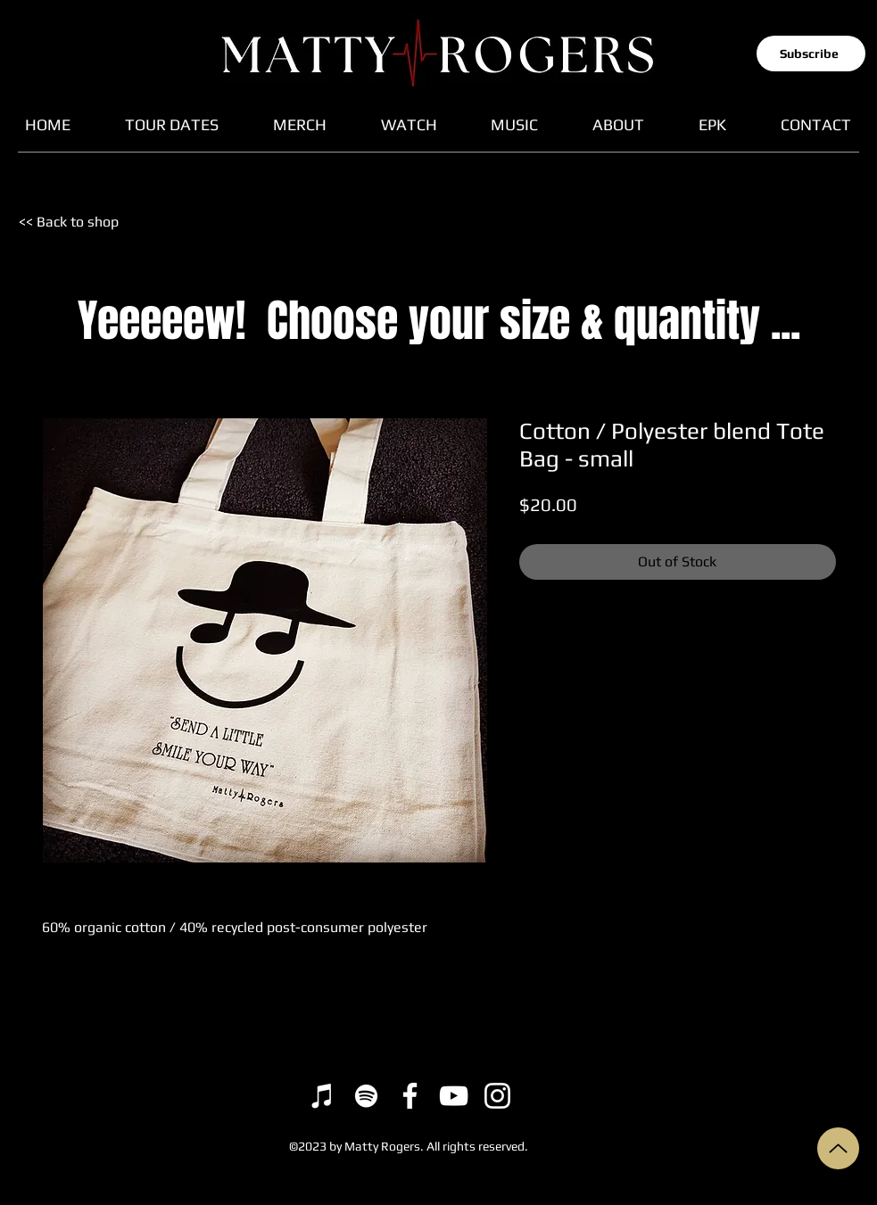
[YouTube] (453, 1095)
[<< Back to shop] (80, 222)
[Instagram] (497, 1095)
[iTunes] (322, 1095)
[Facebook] (410, 1095)
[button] (811, 53)
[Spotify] (366, 1095)
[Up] (838, 1148)
